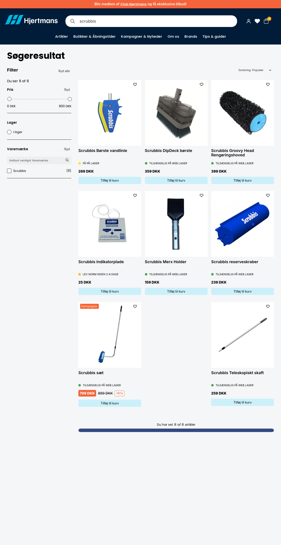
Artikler (61, 36)
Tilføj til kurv (110, 180)
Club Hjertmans (133, 4)
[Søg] (72, 21)
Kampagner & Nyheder (141, 36)
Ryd (67, 89)
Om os (173, 36)
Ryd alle (64, 71)
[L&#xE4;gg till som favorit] (135, 84)
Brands (190, 36)
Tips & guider (214, 36)
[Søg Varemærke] (67, 160)
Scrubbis (39, 170)
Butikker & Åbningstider (94, 36)
